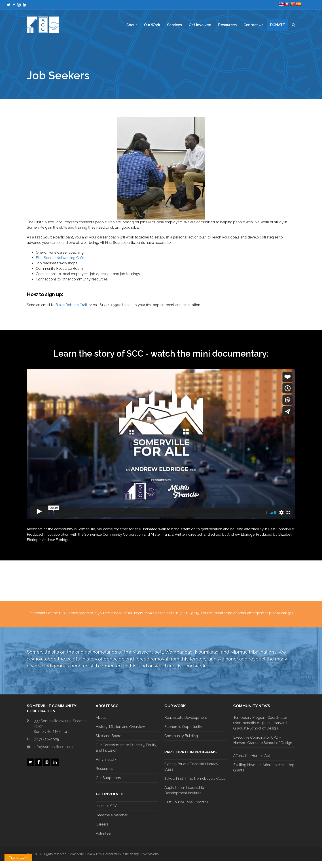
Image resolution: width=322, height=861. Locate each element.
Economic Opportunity (183, 727)
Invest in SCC (106, 806)
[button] (293, 25)
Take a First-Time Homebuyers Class (194, 778)
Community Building (181, 736)
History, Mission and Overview (120, 727)
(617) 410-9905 (46, 739)
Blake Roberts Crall (71, 305)
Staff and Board (108, 736)
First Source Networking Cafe (60, 258)
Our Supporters (108, 778)
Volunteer (104, 833)
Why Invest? (106, 759)
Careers (102, 824)
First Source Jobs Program (186, 802)
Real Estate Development (185, 717)
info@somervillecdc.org (53, 747)
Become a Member (111, 815)
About (101, 717)
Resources (104, 769)
